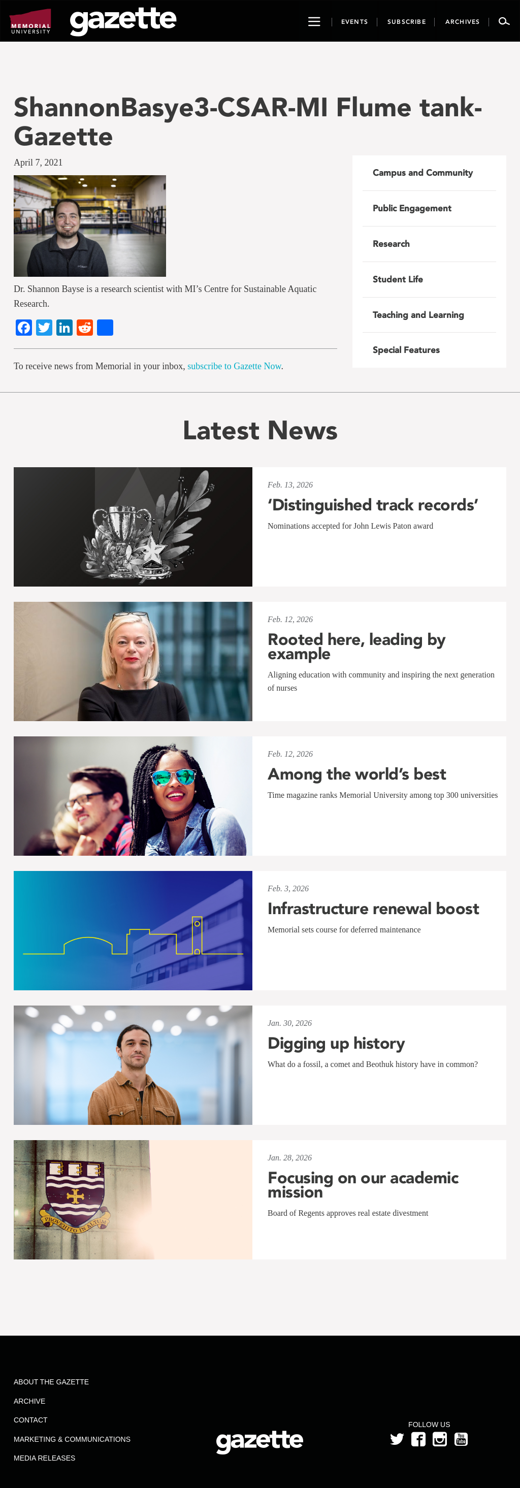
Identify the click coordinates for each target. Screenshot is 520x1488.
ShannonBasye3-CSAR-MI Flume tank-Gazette (248, 121)
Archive (29, 1401)
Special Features (406, 350)
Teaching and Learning (418, 315)
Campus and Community (423, 173)
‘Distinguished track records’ (373, 505)
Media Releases (44, 1458)
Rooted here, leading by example (357, 646)
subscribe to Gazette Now (234, 366)
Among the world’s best (357, 774)
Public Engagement (412, 208)
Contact (31, 1420)
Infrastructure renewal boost (373, 908)
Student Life (398, 279)
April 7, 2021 (38, 162)
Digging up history (336, 1043)
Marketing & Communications (72, 1439)
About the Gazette (51, 1382)
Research (391, 244)
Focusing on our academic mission (363, 1185)
